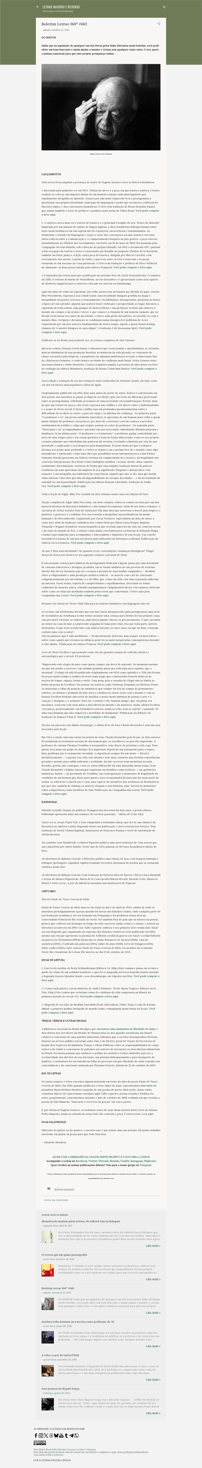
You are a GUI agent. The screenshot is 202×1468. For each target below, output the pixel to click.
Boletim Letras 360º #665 (58, 1288)
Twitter (92, 1161)
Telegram (145, 1165)
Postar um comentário (56, 1200)
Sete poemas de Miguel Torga (60, 1388)
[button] (158, 24)
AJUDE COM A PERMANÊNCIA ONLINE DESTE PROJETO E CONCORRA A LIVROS (101, 1157)
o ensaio (133, 1097)
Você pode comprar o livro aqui (132, 267)
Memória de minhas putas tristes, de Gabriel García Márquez (81, 1221)
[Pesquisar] (164, 7)
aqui (97, 1093)
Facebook (81, 1161)
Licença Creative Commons (81, 1449)
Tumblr (124, 1161)
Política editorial (54, 1455)
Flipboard (150, 1161)
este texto (147, 1085)
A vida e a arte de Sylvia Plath (60, 1355)
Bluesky (114, 1161)
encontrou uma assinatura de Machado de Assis (126, 1029)
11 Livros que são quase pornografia (64, 1254)
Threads (103, 1161)
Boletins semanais (64, 1189)
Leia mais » (153, 1245)
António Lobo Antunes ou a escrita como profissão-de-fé (78, 1321)
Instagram (136, 1161)
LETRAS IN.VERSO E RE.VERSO (61, 6)
